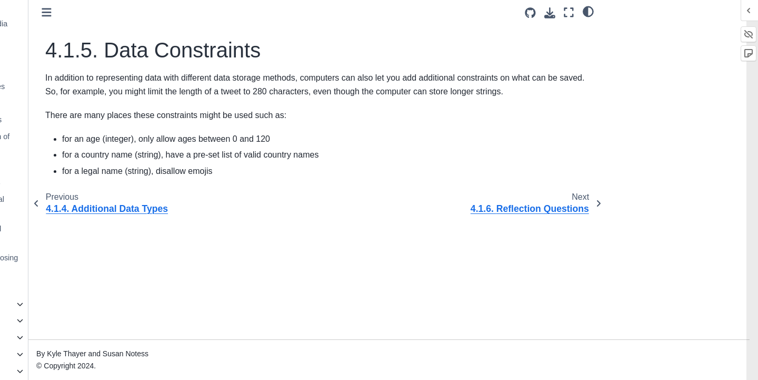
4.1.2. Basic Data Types (79, 52)
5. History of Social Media (65, 304)
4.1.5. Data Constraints (80, 103)
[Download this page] (550, 13)
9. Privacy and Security (60, 371)
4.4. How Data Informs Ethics (79, 182)
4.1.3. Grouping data (73, 69)
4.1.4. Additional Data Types (86, 86)
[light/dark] (588, 11)
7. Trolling (38, 337)
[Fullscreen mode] (569, 12)
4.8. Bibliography (59, 287)
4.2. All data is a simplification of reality (84, 142)
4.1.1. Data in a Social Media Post (87, 30)
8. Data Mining (46, 354)
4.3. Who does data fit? (69, 166)
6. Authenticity (45, 320)
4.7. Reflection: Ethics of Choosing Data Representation (88, 264)
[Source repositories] (530, 13)
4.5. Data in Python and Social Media (82, 205)
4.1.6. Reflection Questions (84, 119)
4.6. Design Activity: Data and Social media (80, 235)
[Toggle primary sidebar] (175, 12)
